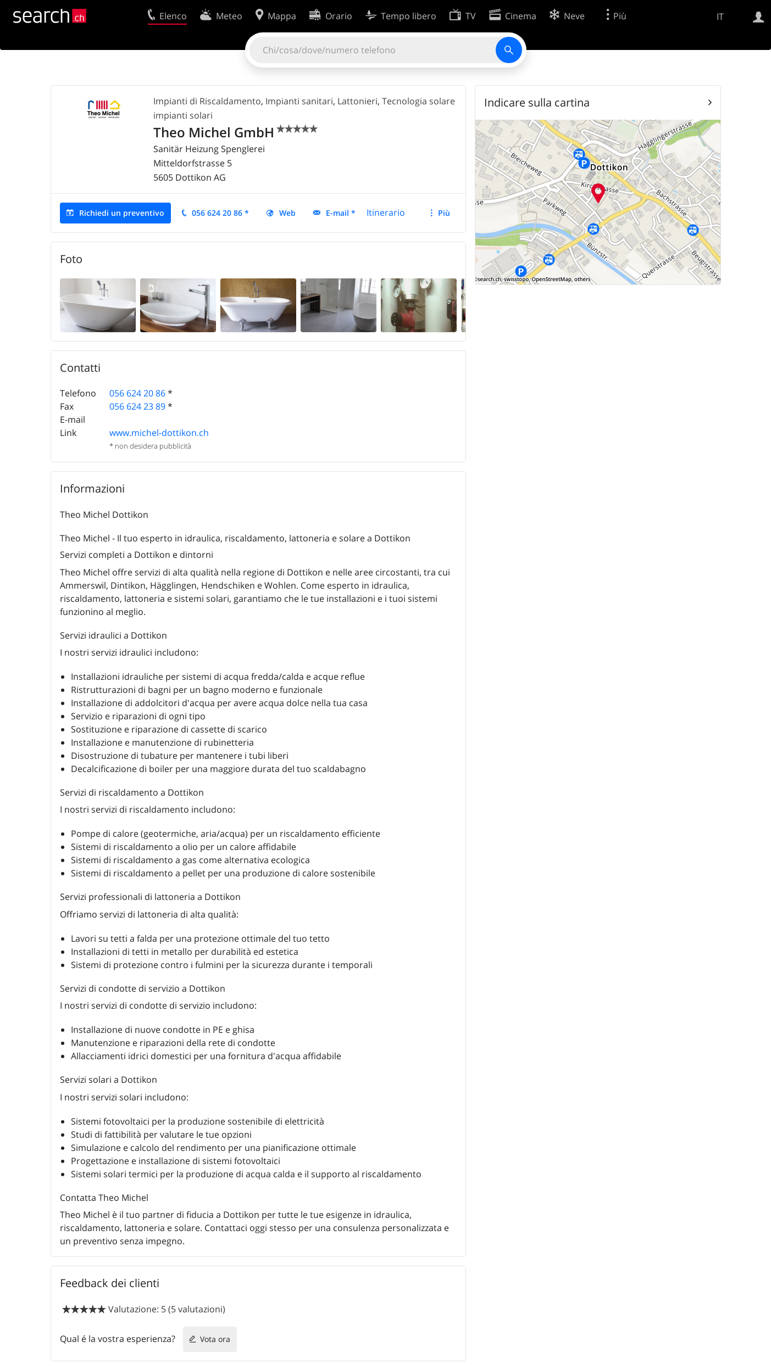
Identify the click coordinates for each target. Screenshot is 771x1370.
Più (444, 213)
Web (287, 213)
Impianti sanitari (299, 101)
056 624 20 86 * (220, 213)
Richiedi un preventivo (121, 213)
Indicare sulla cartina (537, 102)
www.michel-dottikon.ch (159, 433)
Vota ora (215, 1339)
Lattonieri (357, 101)
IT (720, 16)
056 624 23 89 (137, 406)
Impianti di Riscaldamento (207, 101)
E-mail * (341, 213)
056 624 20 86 (137, 393)
